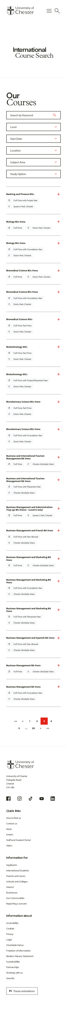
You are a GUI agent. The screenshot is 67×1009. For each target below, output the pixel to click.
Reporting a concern (16, 903)
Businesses (11, 892)
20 (33, 728)
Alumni (10, 887)
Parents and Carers (15, 876)
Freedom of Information (18, 950)
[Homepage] (20, 10)
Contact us (11, 823)
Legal (9, 939)
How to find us (13, 818)
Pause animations (21, 991)
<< (15, 721)
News (9, 829)
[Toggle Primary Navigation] (49, 10)
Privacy (9, 934)
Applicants (11, 865)
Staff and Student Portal (18, 840)
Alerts (9, 845)
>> (47, 728)
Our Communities (15, 898)
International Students (17, 870)
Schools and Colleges (17, 881)
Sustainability (13, 961)
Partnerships (12, 967)
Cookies (10, 928)
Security (10, 978)
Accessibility (12, 923)
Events (9, 834)
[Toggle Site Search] (57, 10)
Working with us (14, 972)
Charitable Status (15, 945)
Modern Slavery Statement (19, 956)
